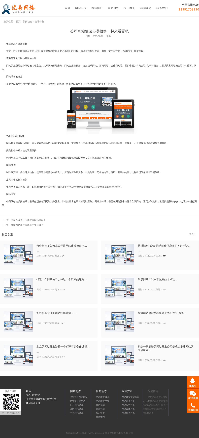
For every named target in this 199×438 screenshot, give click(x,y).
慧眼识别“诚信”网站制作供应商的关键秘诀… (164, 245)
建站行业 (39, 21)
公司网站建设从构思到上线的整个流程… (162, 313)
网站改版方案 (128, 409)
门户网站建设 (76, 405)
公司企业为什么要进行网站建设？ (28, 220)
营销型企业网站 (77, 401)
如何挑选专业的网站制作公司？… (56, 313)
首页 (67, 8)
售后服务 (113, 8)
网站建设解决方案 (130, 397)
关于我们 (129, 8)
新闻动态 (145, 8)
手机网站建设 (76, 413)
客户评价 (100, 413)
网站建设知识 (102, 397)
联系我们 (162, 8)
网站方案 (127, 391)
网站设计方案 (128, 405)
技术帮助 (100, 405)
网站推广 (97, 8)
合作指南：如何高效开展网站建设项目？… (61, 245)
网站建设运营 (102, 401)
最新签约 (100, 416)
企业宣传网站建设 (78, 397)
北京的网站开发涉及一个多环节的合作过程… (63, 346)
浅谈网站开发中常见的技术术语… (158, 279)
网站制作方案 (128, 401)
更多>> (192, 234)
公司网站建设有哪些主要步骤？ (27, 225)
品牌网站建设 (76, 409)
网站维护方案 (128, 413)
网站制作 (80, 8)
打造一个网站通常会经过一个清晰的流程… (61, 279)
